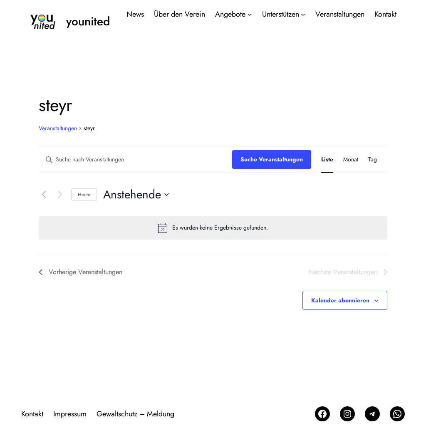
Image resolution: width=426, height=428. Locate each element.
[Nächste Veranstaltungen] (60, 195)
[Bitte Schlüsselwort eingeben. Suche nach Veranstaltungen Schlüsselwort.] (135, 159)
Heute (84, 194)
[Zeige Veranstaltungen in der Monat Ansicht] (350, 159)
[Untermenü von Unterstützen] (303, 14)
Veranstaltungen (58, 128)
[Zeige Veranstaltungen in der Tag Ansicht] (372, 159)
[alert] (213, 228)
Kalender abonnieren (340, 300)
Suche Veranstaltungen (271, 159)
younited (88, 21)
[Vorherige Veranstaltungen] (44, 195)
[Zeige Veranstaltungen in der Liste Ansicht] (327, 159)
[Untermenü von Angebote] (250, 14)
